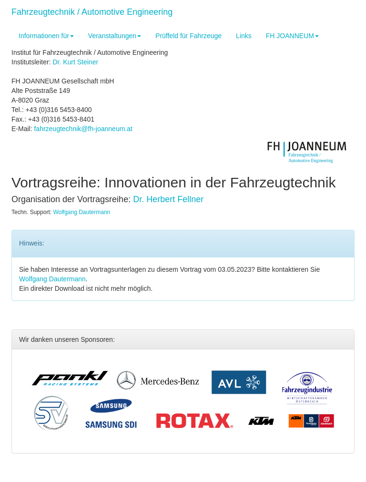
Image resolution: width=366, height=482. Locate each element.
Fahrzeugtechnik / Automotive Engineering (92, 12)
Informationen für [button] (46, 36)
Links (244, 36)
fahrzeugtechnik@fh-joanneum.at (83, 129)
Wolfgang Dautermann (81, 212)
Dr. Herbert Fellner (168, 199)
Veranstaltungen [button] (114, 36)
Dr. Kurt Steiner (75, 62)
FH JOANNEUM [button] (292, 36)
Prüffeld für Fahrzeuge (188, 36)
